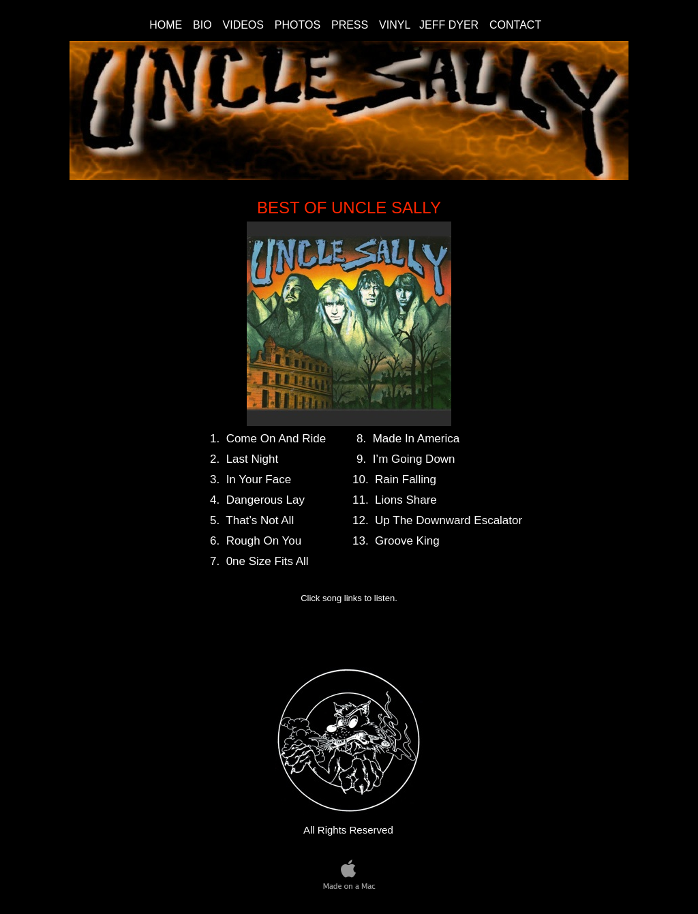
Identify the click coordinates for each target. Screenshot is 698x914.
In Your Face (258, 479)
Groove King (407, 540)
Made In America (416, 438)
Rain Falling (405, 479)
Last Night (252, 459)
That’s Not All (260, 520)
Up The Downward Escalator (448, 520)
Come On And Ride (276, 438)
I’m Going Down (414, 459)
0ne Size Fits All (267, 561)
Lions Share (406, 499)
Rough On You (264, 540)
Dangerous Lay (265, 499)
